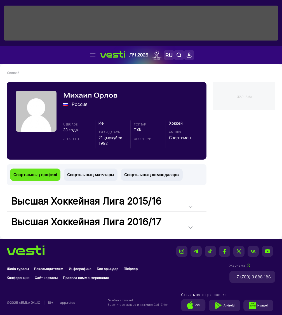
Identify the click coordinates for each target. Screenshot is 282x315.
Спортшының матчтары (90, 174)
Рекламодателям (49, 269)
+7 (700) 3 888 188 (252, 276)
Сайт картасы (46, 278)
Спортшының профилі (35, 174)
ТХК (138, 129)
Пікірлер (131, 269)
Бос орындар (107, 269)
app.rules (67, 302)
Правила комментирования (86, 278)
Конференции (18, 278)
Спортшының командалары (151, 174)
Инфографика (80, 269)
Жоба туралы (18, 269)
